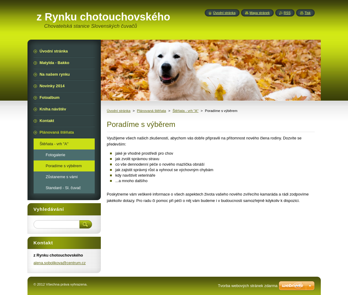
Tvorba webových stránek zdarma (247, 285)
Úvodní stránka (118, 111)
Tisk (308, 13)
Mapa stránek (260, 13)
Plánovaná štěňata (151, 111)
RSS (287, 13)
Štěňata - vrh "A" (186, 111)
